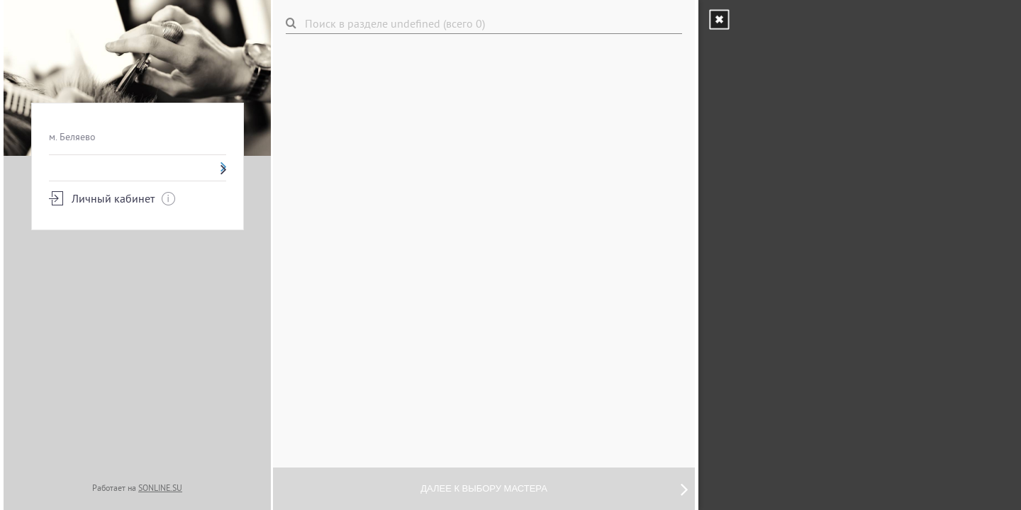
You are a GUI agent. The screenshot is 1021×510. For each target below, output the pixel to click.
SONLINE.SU (160, 487)
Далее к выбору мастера (554, 488)
